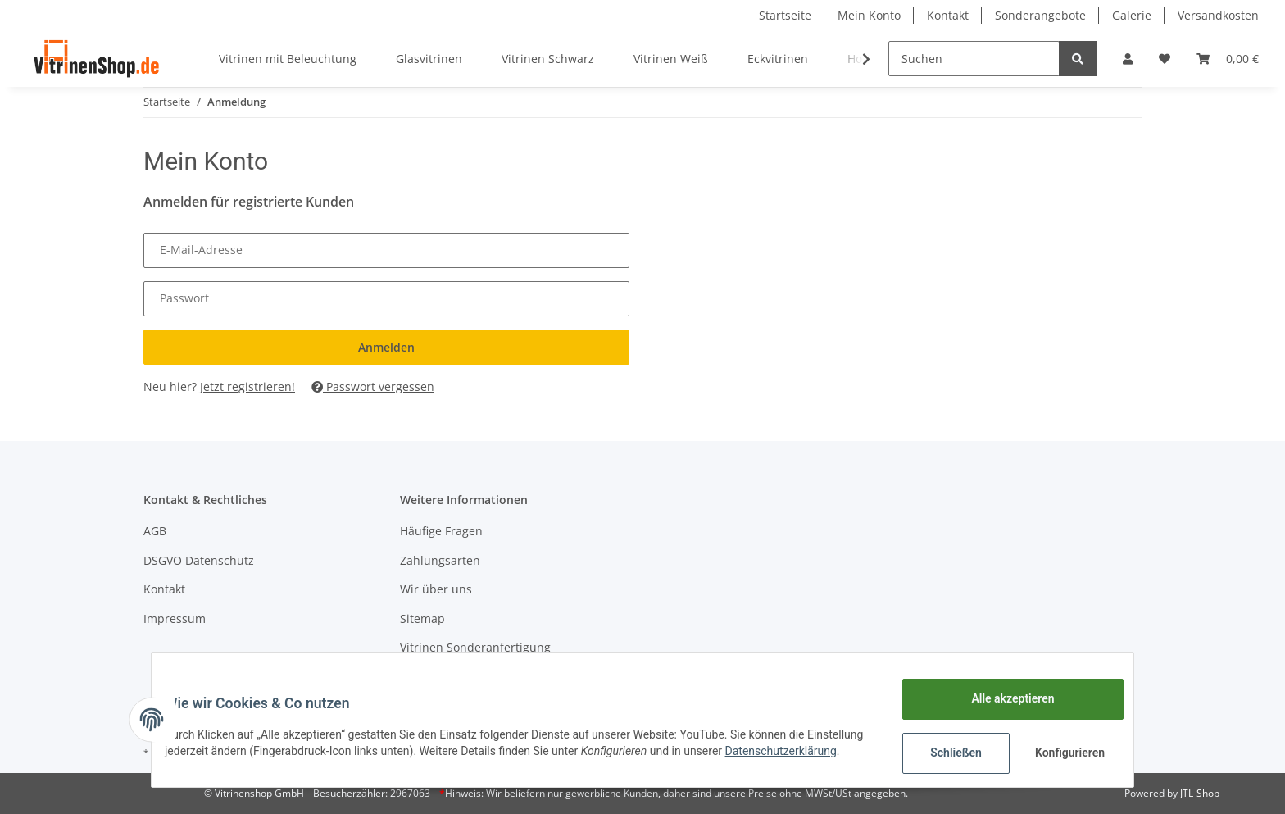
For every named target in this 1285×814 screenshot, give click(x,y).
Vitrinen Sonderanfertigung (475, 647)
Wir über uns (436, 589)
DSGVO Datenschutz (198, 560)
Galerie (1131, 15)
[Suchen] (974, 58)
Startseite (785, 15)
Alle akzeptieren (999, 698)
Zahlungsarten (440, 560)
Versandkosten (1218, 15)
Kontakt (948, 15)
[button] (1128, 58)
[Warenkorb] (1227, 58)
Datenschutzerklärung (233, 759)
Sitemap (422, 618)
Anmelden (386, 347)
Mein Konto (869, 15)
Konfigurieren (1058, 752)
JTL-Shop (1199, 793)
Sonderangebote (1040, 15)
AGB (154, 531)
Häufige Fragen (441, 531)
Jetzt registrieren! (247, 386)
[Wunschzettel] (1164, 58)
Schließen (943, 752)
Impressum (174, 618)
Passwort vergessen (372, 386)
